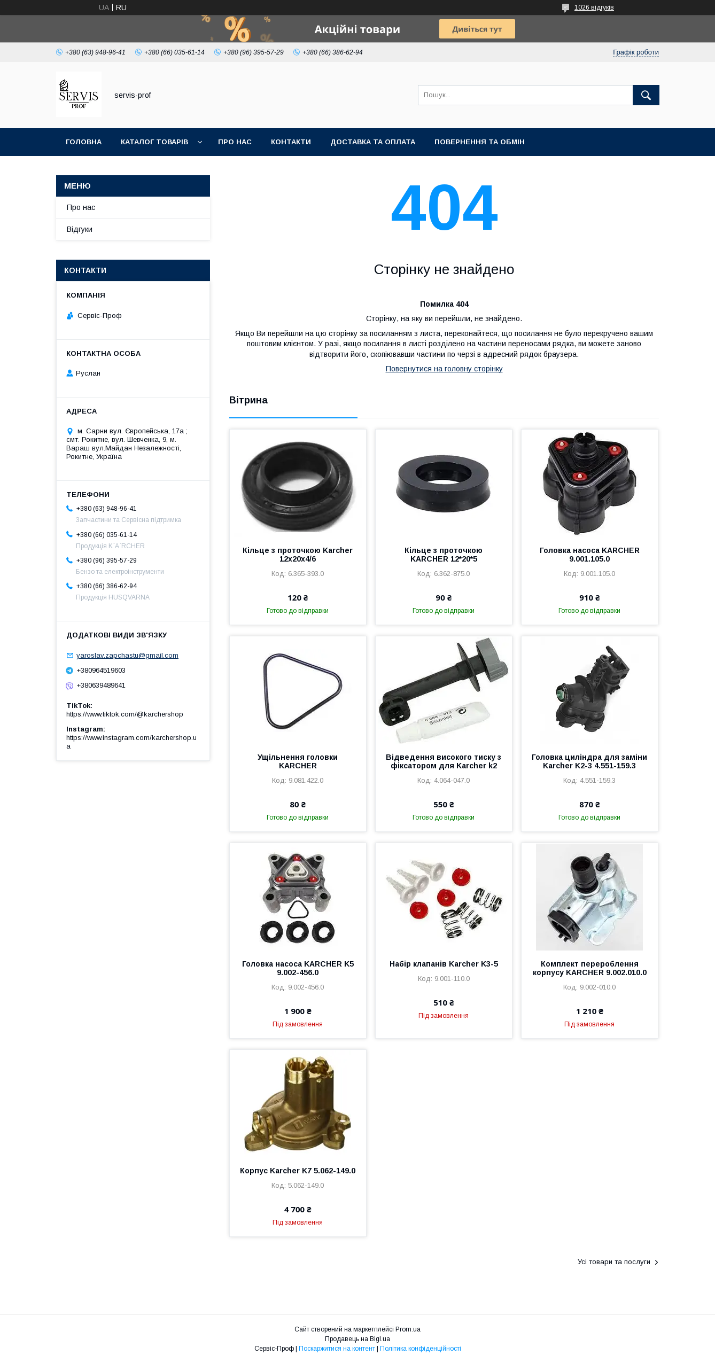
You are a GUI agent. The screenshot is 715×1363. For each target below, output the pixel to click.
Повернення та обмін (479, 142)
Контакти (291, 142)
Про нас (235, 142)
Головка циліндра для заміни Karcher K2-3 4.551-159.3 (589, 761)
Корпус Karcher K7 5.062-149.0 (297, 1170)
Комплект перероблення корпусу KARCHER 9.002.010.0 (590, 968)
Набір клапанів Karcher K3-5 (444, 964)
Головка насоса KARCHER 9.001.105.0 (590, 554)
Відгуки (79, 229)
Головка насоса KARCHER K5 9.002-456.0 (298, 968)
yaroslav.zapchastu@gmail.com (127, 655)
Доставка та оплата (372, 142)
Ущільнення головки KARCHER (298, 761)
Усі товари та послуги (614, 1262)
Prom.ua (408, 1329)
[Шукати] (646, 95)
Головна (84, 142)
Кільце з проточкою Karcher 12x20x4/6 (298, 554)
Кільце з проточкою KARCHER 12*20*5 (444, 554)
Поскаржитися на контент (337, 1348)
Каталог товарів (154, 142)
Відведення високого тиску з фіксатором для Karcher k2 (443, 761)
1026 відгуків (594, 7)
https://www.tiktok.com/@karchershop (124, 714)
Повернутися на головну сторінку (444, 368)
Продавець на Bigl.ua (357, 1339)
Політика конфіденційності (420, 1348)
